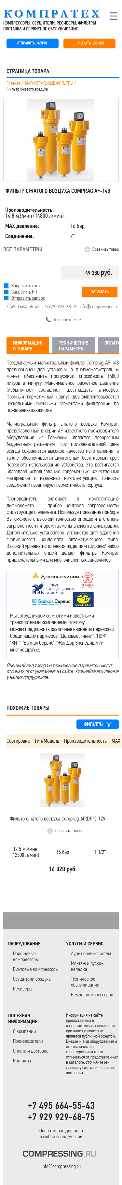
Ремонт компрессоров (92, 994)
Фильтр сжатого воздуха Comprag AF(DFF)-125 (57, 818)
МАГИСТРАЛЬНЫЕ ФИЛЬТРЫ (49, 83)
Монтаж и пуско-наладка (87, 966)
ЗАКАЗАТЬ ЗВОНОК (89, 43)
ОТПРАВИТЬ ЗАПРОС (32, 43)
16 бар (62, 852)
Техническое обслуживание (85, 982)
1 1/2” (100, 852)
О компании (24, 1031)
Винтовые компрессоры (36, 969)
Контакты (22, 1061)
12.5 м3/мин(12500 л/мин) (25, 852)
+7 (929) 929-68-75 (59, 306)
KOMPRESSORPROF (61, 1154)
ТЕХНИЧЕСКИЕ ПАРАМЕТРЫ (73, 346)
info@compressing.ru (98, 306)
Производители (28, 1041)
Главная (13, 83)
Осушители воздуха (32, 979)
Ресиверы (22, 989)
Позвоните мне (66, 319)
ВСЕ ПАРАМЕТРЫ (22, 249)
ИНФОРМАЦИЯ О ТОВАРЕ (28, 346)
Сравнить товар (105, 249)
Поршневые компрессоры (26, 956)
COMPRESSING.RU (57, 14)
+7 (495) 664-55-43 (22, 306)
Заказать (100, 292)
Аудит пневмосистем (91, 953)
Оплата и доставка (30, 1051)
